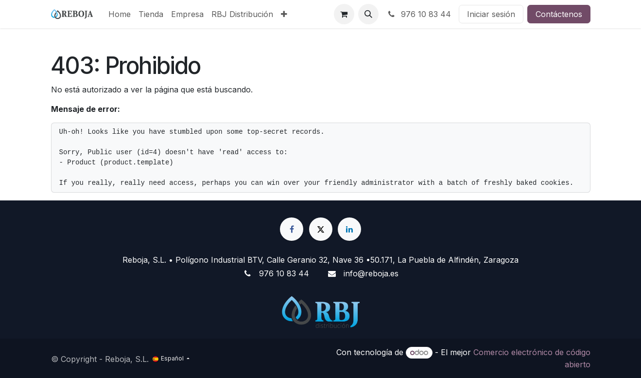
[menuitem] (119, 14)
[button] (368, 14)
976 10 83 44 (418, 14)
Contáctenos (559, 14)
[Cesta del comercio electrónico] (344, 14)
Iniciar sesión (491, 14)
